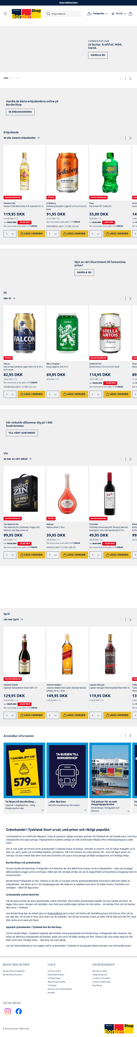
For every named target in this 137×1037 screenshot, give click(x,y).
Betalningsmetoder (57, 982)
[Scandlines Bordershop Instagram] (8, 1015)
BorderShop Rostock (12, 974)
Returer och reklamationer (60, 989)
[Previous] (121, 78)
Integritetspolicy (99, 974)
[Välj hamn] (97, 13)
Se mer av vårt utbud (15, 459)
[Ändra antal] (10, 233)
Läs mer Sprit (11, 619)
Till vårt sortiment (22, 433)
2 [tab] (12, 78)
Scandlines (97, 985)
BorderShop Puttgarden (14, 971)
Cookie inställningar (101, 982)
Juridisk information (101, 978)
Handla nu (98, 55)
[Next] (130, 78)
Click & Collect (54, 971)
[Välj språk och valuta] (118, 13)
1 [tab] (6, 78)
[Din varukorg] (130, 13)
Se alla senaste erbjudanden (20, 138)
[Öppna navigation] (6, 13)
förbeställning (55, 913)
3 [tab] (18, 78)
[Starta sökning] (63, 13)
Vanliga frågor (54, 978)
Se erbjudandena (20, 112)
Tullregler (52, 985)
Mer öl (7, 298)
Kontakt (51, 992)
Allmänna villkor (99, 971)
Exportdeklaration (68, 2)
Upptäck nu (120, 591)
